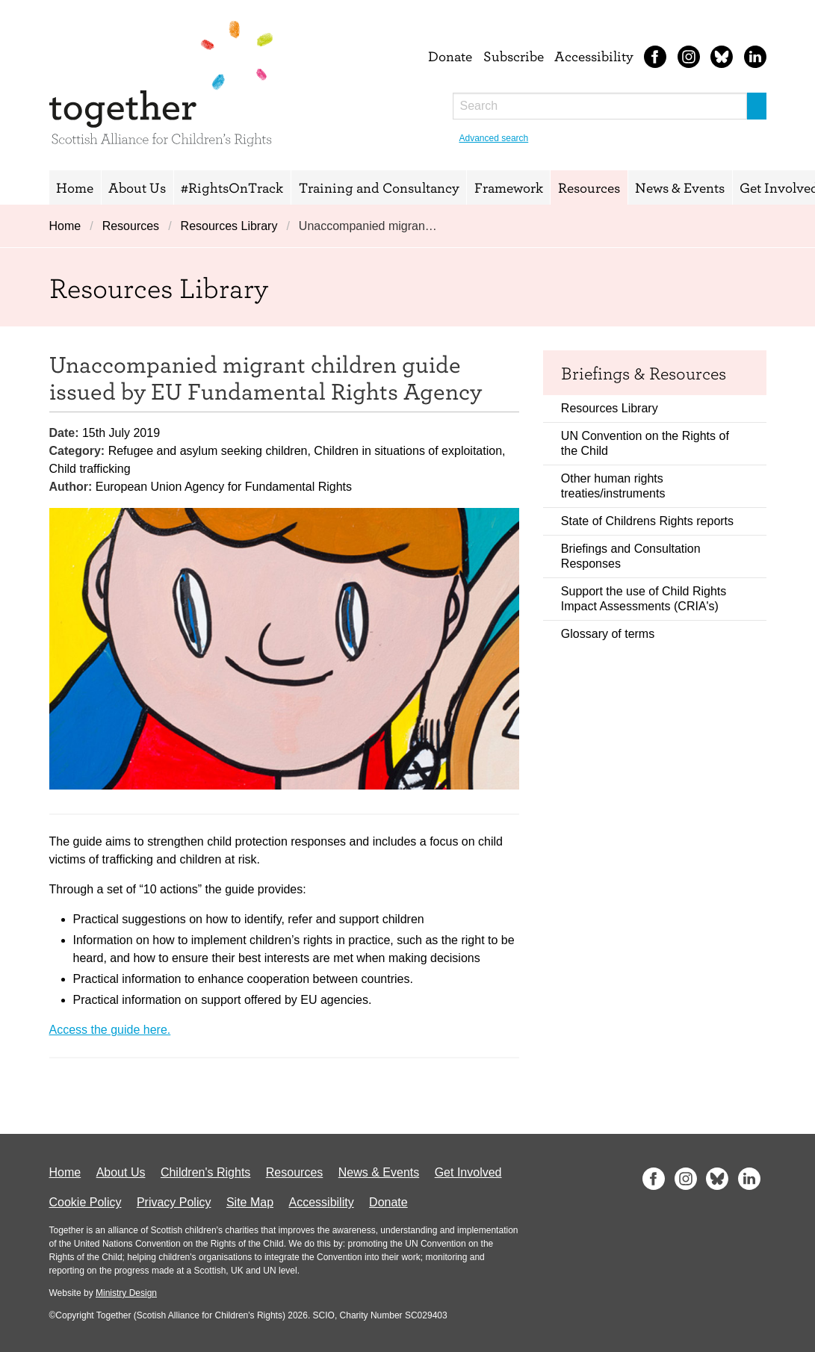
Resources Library (229, 226)
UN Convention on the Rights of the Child (645, 443)
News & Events (680, 187)
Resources (589, 187)
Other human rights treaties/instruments (613, 486)
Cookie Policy (85, 1202)
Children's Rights (205, 1172)
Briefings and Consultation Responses (631, 556)
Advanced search (494, 138)
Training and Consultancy (379, 187)
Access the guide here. (110, 1029)
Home (74, 187)
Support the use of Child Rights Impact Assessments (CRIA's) (643, 599)
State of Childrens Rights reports (647, 521)
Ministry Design (126, 1293)
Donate (450, 56)
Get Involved (468, 1172)
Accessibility (593, 56)
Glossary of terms (607, 633)
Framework (508, 187)
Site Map (249, 1202)
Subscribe (513, 56)
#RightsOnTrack (232, 187)
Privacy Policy (174, 1202)
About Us (137, 187)
